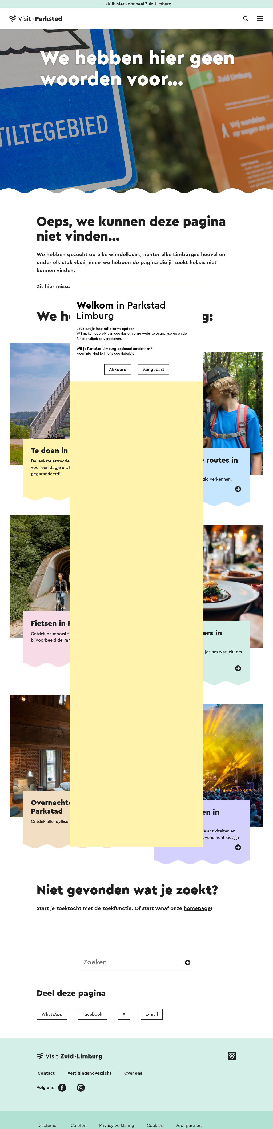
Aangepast (153, 345)
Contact (46, 1073)
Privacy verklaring (116, 1125)
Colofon (78, 1125)
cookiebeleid (124, 329)
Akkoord (117, 345)
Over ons (133, 1073)
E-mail (152, 1014)
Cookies (155, 1125)
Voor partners (188, 1125)
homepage (197, 908)
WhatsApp (51, 1014)
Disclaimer (48, 1125)
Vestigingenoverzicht (89, 1073)
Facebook (92, 1014)
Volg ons (45, 1088)
